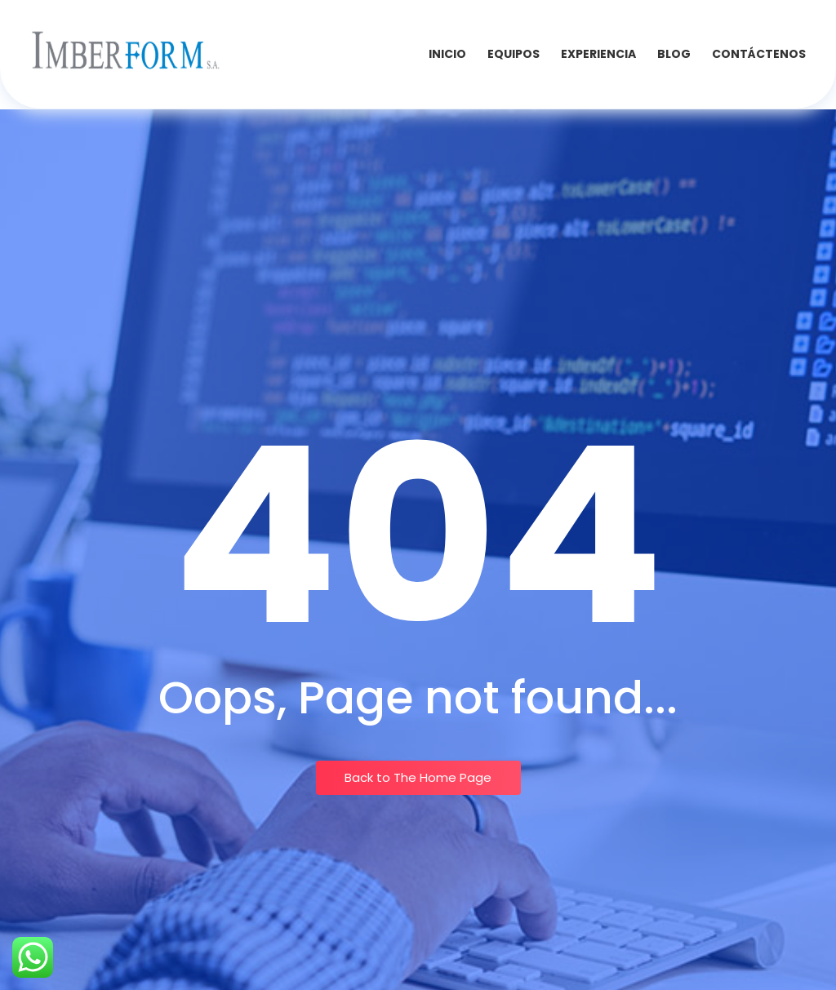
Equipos (513, 54)
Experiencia (598, 54)
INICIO (447, 54)
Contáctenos (759, 54)
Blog (674, 54)
